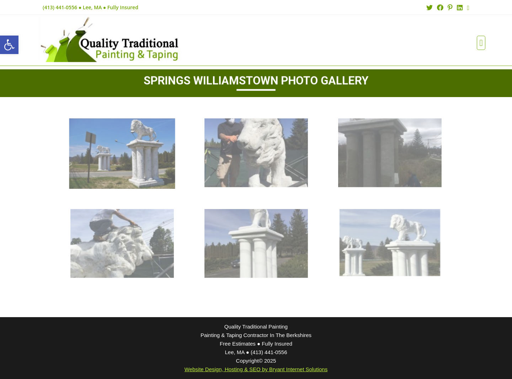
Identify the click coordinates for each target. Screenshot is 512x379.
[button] (481, 39)
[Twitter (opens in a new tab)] (429, 7)
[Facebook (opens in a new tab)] (440, 7)
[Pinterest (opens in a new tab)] (450, 7)
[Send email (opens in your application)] (467, 7)
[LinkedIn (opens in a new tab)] (460, 7)
